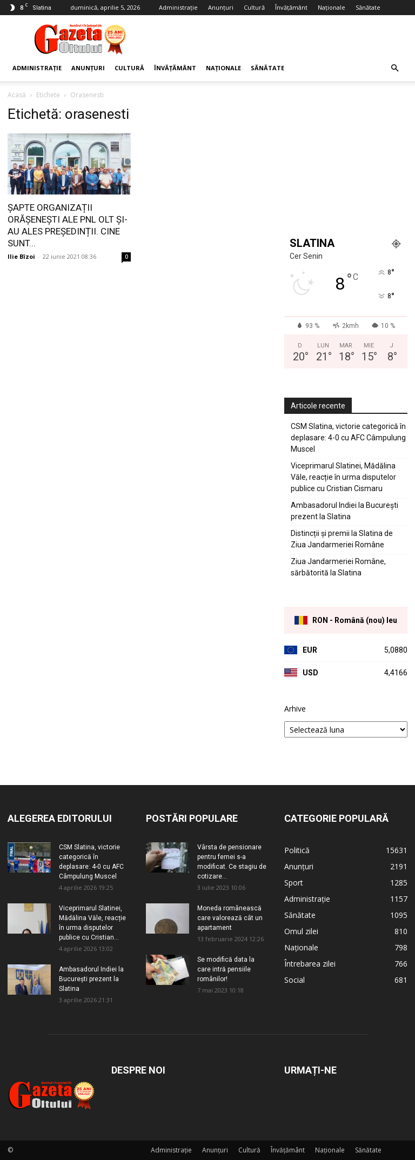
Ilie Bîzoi (21, 256)
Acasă (17, 94)
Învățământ (291, 7)
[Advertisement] (280, 39)
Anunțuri (220, 7)
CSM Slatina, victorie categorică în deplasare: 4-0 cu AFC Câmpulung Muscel (348, 437)
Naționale (331, 7)
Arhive (295, 708)
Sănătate (368, 7)
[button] (394, 68)
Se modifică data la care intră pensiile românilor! (226, 969)
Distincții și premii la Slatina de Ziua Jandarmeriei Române (342, 539)
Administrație (178, 7)
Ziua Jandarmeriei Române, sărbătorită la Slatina (338, 567)
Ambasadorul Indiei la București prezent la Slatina (344, 511)
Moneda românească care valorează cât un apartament (230, 917)
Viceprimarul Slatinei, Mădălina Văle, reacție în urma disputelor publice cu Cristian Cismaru (343, 477)
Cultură (254, 7)
